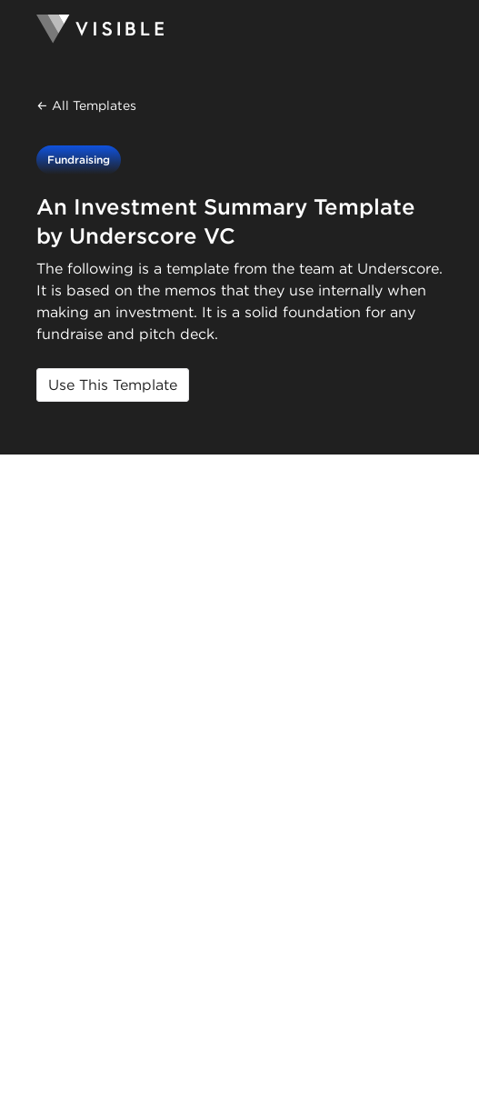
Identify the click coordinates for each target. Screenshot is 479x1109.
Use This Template (112, 385)
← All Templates (86, 105)
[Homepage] (239, 29)
